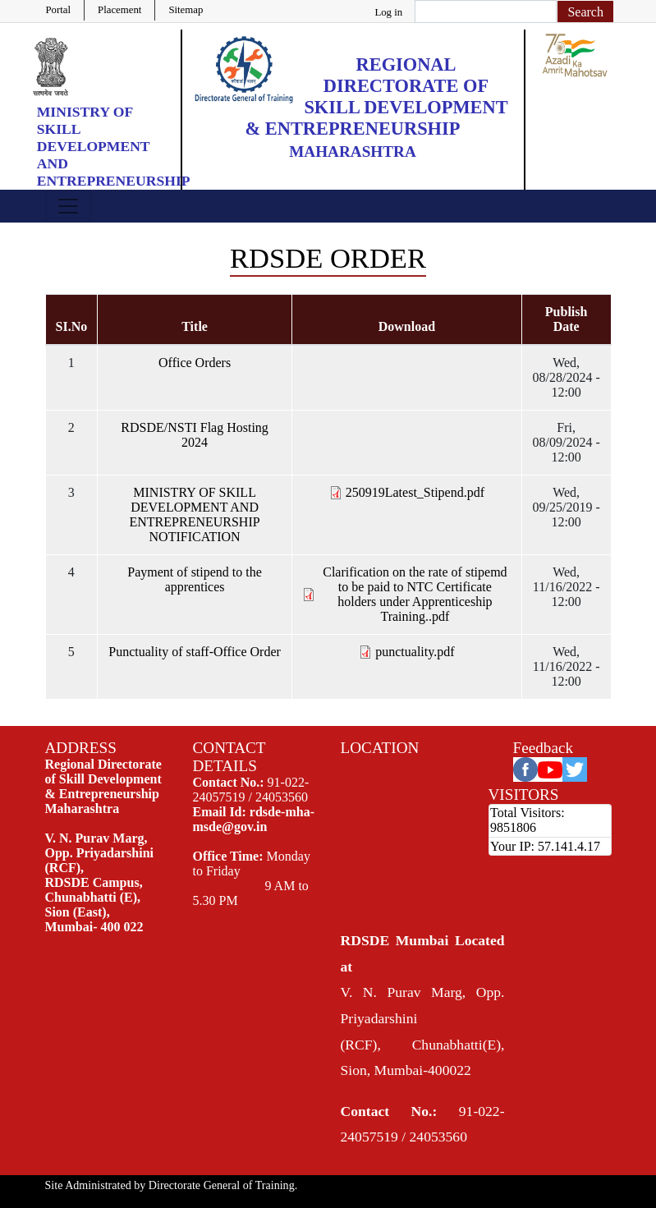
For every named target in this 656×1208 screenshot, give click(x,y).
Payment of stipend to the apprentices (194, 579)
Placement (119, 10)
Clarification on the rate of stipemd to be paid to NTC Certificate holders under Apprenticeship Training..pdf (415, 594)
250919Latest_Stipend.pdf (415, 492)
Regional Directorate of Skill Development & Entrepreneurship (376, 96)
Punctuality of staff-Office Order (194, 652)
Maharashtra (352, 151)
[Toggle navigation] (68, 206)
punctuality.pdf (414, 652)
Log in (388, 12)
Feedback (543, 747)
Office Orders (194, 363)
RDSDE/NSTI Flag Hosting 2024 (194, 434)
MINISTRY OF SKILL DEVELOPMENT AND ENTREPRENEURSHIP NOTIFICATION (195, 514)
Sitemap (185, 10)
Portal (58, 10)
